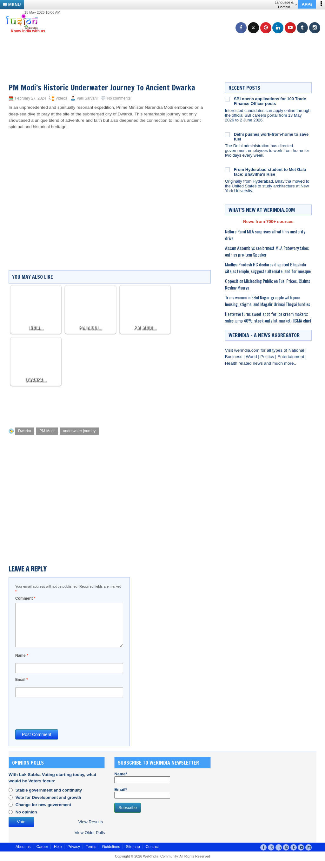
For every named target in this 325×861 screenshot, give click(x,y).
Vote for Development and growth (48, 797)
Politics (267, 356)
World (252, 356)
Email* (142, 793)
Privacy (74, 847)
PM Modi (46, 431)
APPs (307, 4)
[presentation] (63, 713)
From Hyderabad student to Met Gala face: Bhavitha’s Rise (270, 172)
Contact (152, 847)
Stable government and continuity (49, 790)
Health (232, 363)
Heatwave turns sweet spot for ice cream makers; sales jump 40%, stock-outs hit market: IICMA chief (268, 317)
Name (21, 655)
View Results (90, 821)
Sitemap (133, 847)
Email (21, 679)
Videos (61, 98)
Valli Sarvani (87, 98)
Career (42, 847)
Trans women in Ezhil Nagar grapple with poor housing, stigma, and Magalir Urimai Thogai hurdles (267, 300)
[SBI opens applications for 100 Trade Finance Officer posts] (227, 98)
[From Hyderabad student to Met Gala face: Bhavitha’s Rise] (227, 169)
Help (58, 847)
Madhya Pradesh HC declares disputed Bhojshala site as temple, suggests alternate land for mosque (268, 267)
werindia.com (247, 350)
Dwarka (24, 431)
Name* (142, 777)
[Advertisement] (165, 47)
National (297, 350)
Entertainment (291, 356)
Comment (25, 598)
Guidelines (111, 847)
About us (23, 847)
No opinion (26, 812)
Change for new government (43, 804)
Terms (91, 847)
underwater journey (79, 431)
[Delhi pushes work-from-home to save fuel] (227, 134)
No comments (118, 98)
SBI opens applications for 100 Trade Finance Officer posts (270, 101)
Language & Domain (285, 4)
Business (234, 356)
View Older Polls (90, 832)
